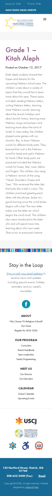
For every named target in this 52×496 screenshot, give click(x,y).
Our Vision (26, 325)
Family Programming (26, 359)
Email (42, 476)
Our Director (26, 374)
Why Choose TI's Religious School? (26, 321)
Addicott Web (31, 487)
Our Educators (26, 378)
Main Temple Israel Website (21, 10)
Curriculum (26, 345)
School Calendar (26, 393)
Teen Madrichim (26, 354)
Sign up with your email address (25, 273)
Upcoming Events (26, 398)
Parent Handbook (26, 350)
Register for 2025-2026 (26, 330)
